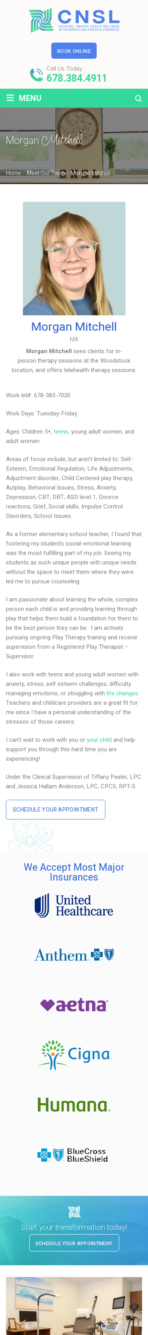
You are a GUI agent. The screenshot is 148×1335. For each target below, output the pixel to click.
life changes (122, 693)
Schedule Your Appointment (56, 810)
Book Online (74, 51)
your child (99, 739)
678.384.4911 (77, 78)
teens (61, 431)
